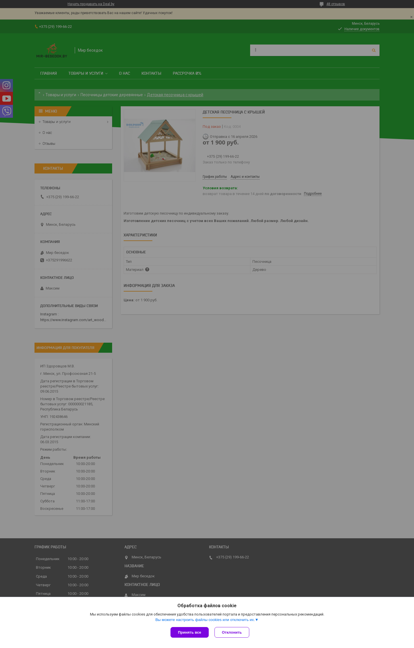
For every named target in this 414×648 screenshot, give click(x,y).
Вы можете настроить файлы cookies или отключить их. (205, 620)
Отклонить (232, 632)
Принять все (189, 632)
